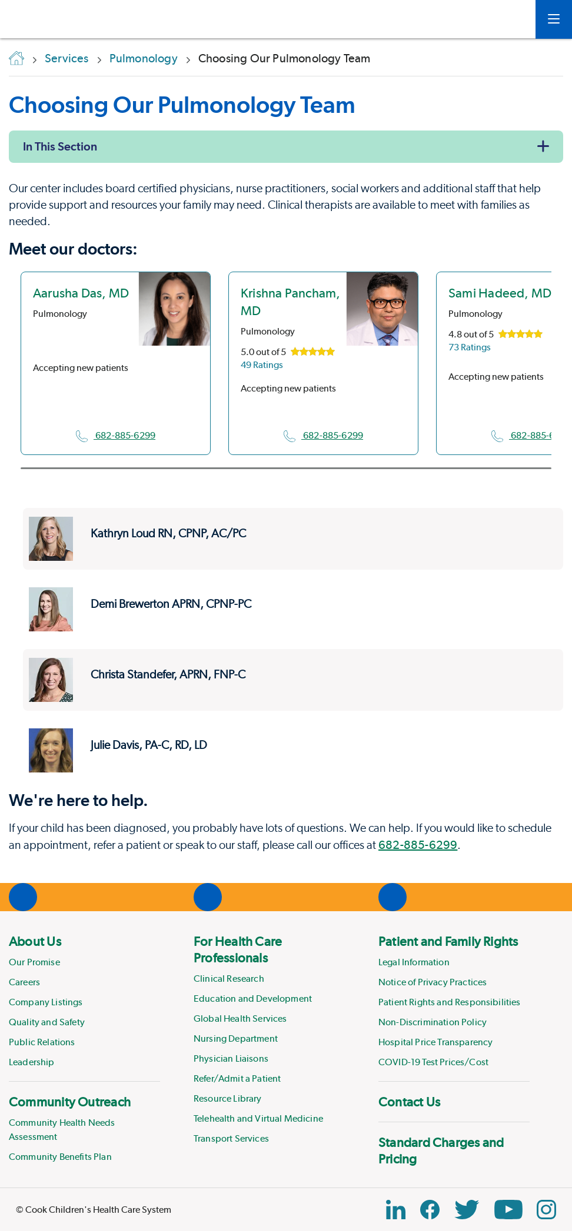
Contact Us (409, 1101)
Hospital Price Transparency (435, 1042)
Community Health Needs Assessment (62, 1129)
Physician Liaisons (231, 1058)
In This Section (60, 146)
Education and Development (253, 998)
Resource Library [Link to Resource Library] (228, 1098)
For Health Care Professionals (238, 949)
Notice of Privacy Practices (432, 982)
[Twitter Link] (467, 1209)
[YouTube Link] (508, 1209)
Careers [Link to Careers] (24, 982)
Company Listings (46, 1002)
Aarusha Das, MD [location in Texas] (81, 292)
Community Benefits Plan (60, 1156)
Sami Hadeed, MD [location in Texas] (499, 292)
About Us (35, 941)
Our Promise (34, 962)
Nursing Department (236, 1038)
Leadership (32, 1062)
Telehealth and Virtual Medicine (258, 1118)
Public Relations (42, 1042)
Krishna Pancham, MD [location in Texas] (291, 301)
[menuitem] (84, 1001)
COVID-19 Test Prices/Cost (433, 1062)
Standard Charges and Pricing (441, 1150)
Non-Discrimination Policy (432, 1022)
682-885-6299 (115, 435)
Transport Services (231, 1138)
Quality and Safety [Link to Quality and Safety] (47, 1022)
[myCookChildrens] (509, 19)
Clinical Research (229, 978)
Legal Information (414, 962)
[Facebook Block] (430, 1209)
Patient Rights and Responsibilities (449, 1002)
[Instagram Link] (546, 1209)
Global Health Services (240, 1018)
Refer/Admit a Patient (237, 1078)
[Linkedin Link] (395, 1209)
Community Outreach (70, 1101)
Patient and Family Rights (448, 941)
